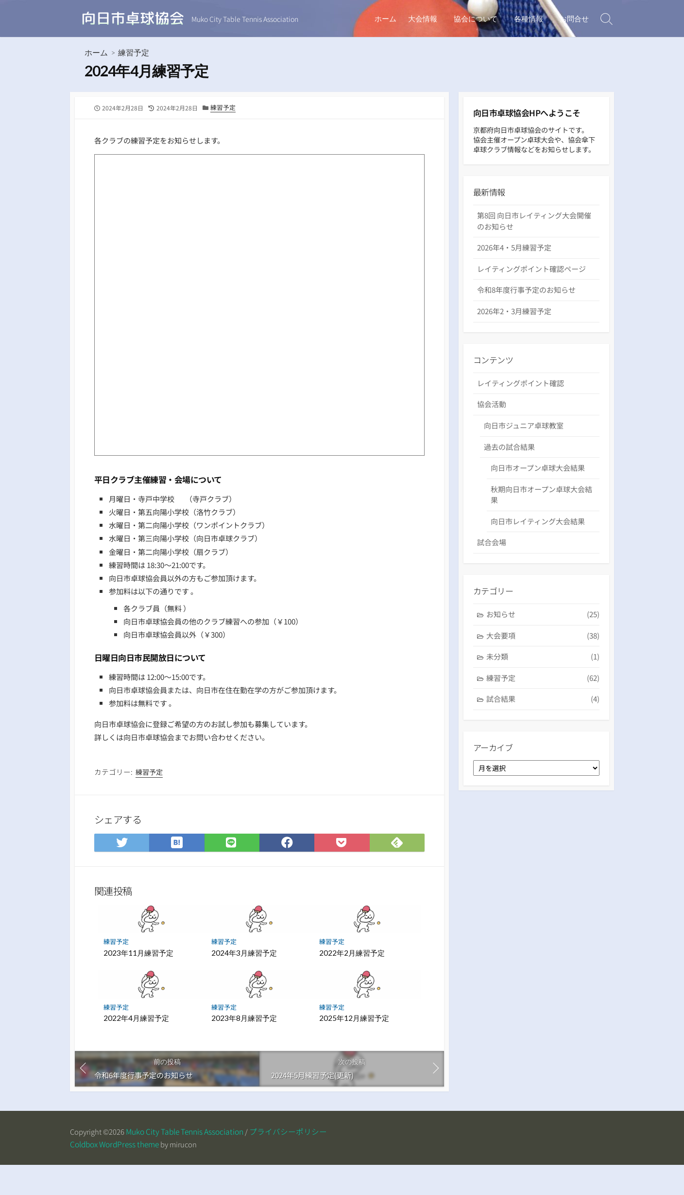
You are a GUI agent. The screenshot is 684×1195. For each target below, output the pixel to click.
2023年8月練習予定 (244, 1046)
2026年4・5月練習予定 (514, 263)
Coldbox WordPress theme (114, 1174)
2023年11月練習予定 (138, 981)
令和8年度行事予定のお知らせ (526, 305)
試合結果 (542, 717)
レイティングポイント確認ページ (531, 284)
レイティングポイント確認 (520, 399)
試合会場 (491, 558)
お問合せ (574, 18)
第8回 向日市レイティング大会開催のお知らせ (534, 236)
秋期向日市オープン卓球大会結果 (542, 511)
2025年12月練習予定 (354, 1046)
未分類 (542, 674)
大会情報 (427, 18)
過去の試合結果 (509, 463)
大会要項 (542, 653)
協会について (478, 18)
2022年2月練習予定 (352, 981)
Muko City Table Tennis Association (187, 1161)
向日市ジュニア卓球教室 (524, 442)
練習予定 (133, 53)
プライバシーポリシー (291, 1161)
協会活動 (491, 420)
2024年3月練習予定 (244, 981)
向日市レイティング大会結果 (539, 538)
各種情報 (530, 18)
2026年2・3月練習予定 (514, 326)
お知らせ (542, 632)
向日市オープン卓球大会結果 (539, 484)
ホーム (390, 18)
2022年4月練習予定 (136, 1046)
